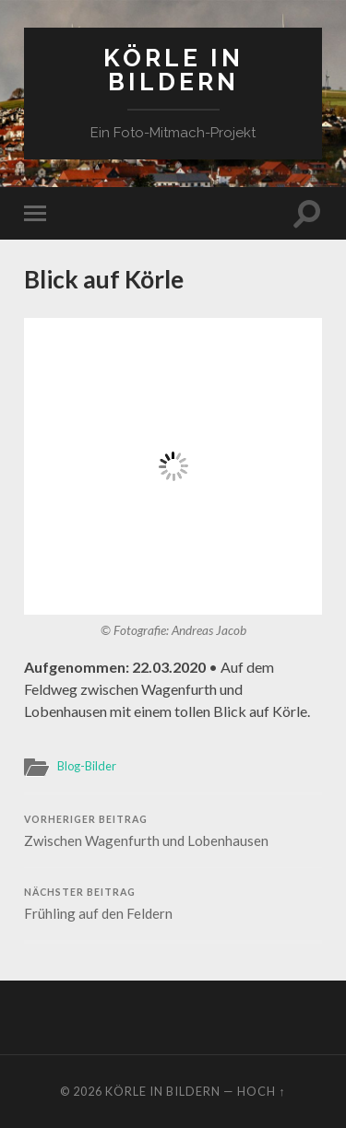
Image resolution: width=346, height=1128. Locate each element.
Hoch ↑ (261, 1091)
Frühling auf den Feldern (173, 904)
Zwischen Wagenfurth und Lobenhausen (173, 831)
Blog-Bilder (86, 765)
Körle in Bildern (173, 69)
